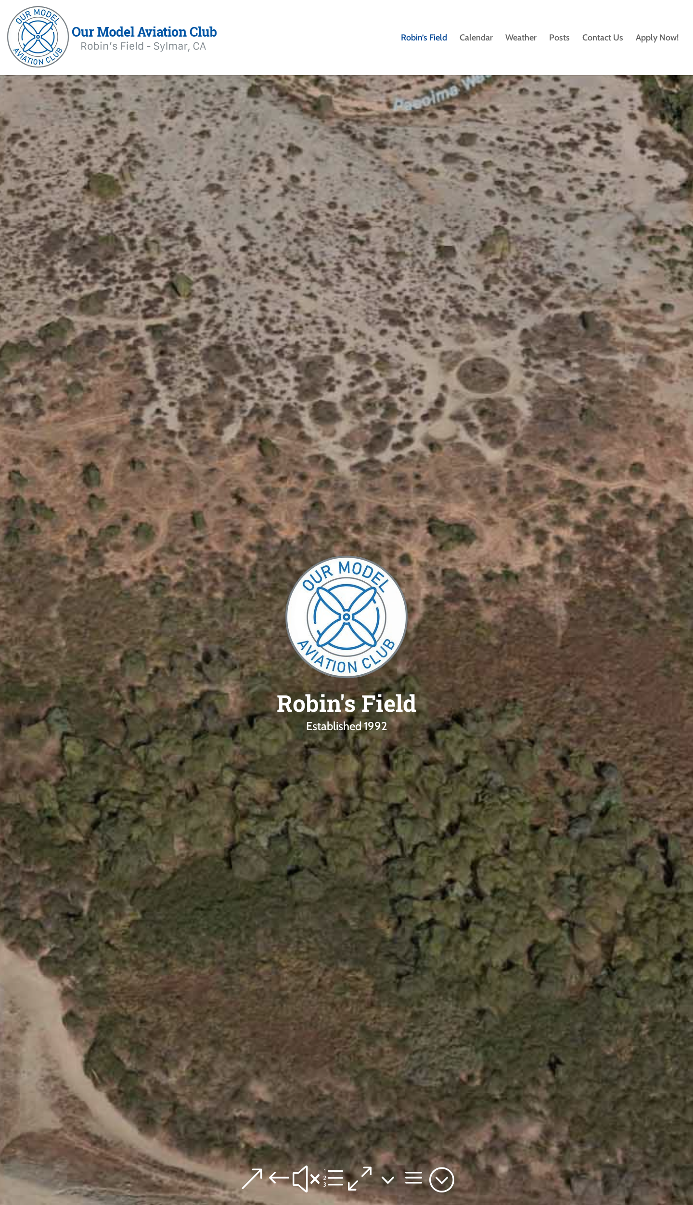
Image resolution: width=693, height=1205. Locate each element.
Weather (521, 38)
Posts (559, 38)
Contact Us (602, 38)
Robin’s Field (424, 38)
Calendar (476, 38)
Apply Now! (657, 38)
